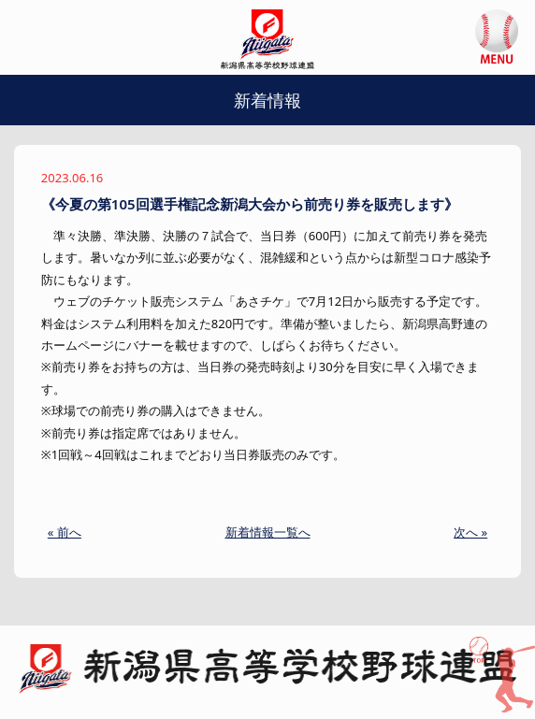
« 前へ (64, 532)
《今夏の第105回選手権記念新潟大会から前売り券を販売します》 (249, 203)
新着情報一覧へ (268, 532)
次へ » (470, 532)
